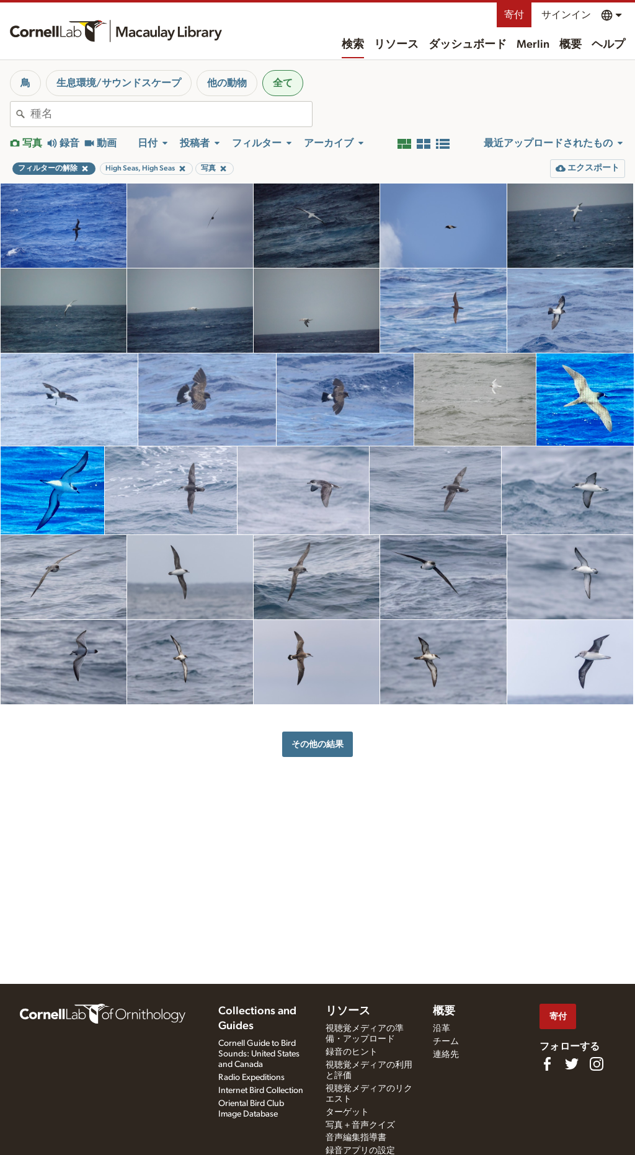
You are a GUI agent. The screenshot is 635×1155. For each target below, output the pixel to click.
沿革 (441, 1028)
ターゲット (347, 1112)
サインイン (566, 15)
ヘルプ (608, 44)
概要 (570, 44)
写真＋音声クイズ (360, 1125)
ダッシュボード (468, 44)
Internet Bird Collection (260, 1090)
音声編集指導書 (356, 1137)
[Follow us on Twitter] (571, 1063)
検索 (353, 44)
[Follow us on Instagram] (596, 1063)
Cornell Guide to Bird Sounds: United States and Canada (259, 1054)
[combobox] (171, 114)
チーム (446, 1041)
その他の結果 (317, 744)
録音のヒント (352, 1052)
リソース (396, 44)
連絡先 (446, 1054)
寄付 (514, 15)
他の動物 (227, 83)
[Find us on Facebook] (547, 1063)
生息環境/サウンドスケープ (118, 83)
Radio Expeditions (251, 1077)
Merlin (533, 44)
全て (283, 83)
